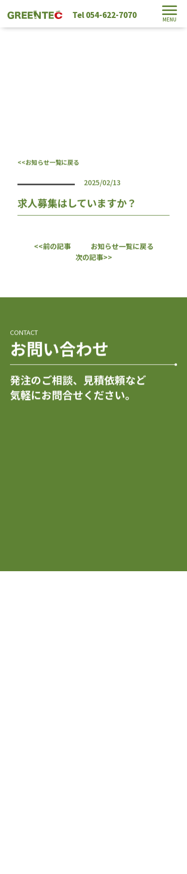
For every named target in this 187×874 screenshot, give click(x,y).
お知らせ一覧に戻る (122, 246)
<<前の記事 (52, 246)
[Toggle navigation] (169, 13)
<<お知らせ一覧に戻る (48, 162)
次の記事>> (93, 257)
